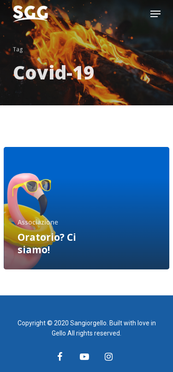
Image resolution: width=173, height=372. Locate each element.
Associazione (38, 222)
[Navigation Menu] (155, 13)
